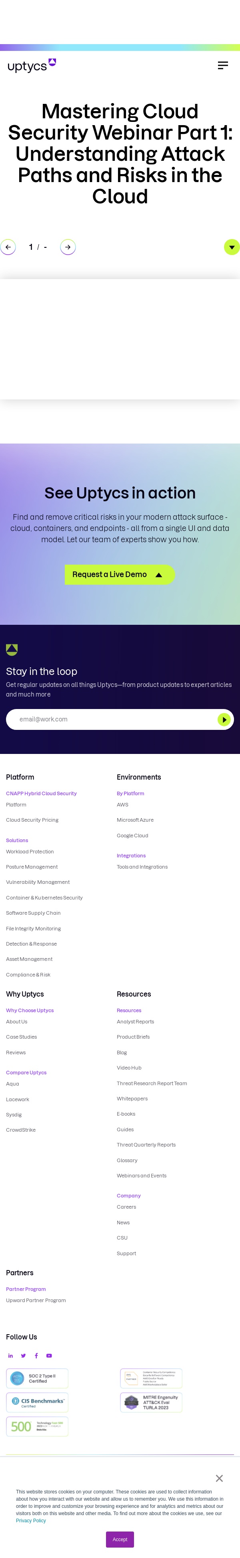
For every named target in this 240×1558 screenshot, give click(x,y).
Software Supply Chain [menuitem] (33, 913)
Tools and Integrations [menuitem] (142, 866)
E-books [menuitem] (126, 1113)
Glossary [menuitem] (127, 1160)
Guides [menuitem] (125, 1129)
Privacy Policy (31, 1521)
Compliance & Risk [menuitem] (28, 974)
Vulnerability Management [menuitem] (38, 882)
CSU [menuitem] (122, 1237)
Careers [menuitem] (126, 1207)
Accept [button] (120, 1539)
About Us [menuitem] (16, 1021)
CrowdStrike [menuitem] (21, 1130)
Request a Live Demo (109, 574)
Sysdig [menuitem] (14, 1114)
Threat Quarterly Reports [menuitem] (146, 1144)
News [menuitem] (123, 1222)
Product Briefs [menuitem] (133, 1036)
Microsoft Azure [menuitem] (135, 820)
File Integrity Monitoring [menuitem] (33, 928)
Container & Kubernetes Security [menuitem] (44, 897)
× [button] (219, 1478)
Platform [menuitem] (16, 804)
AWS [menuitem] (122, 804)
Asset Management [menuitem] (29, 959)
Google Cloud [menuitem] (132, 835)
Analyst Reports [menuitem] (135, 1021)
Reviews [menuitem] (16, 1052)
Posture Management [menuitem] (32, 866)
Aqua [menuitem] (12, 1083)
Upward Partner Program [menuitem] (36, 1300)
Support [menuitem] (126, 1253)
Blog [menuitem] (122, 1052)
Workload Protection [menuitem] (30, 851)
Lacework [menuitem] (17, 1099)
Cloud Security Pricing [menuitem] (32, 820)
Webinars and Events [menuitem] (142, 1175)
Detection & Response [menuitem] (31, 943)
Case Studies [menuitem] (21, 1036)
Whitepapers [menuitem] (132, 1098)
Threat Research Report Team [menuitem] (152, 1083)
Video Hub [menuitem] (129, 1067)
